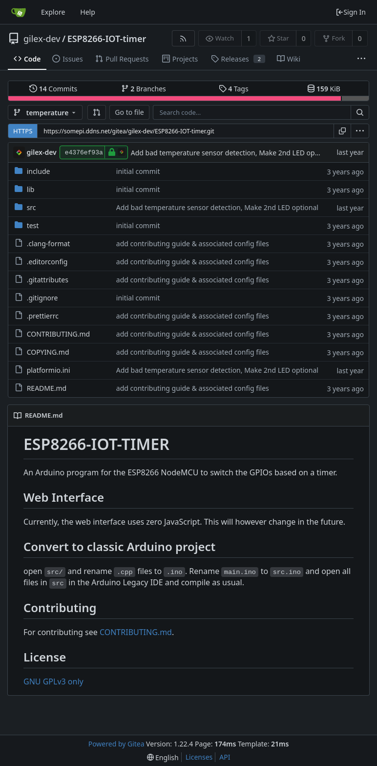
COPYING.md (48, 352)
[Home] (18, 12)
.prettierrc (43, 315)
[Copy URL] (342, 131)
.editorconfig (47, 261)
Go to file (129, 112)
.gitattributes (47, 279)
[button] (96, 112)
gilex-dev (41, 38)
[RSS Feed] (183, 38)
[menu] (360, 131)
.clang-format (48, 243)
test (33, 225)
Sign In (350, 12)
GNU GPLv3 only (53, 681)
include (38, 171)
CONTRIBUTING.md (58, 334)
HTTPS (22, 131)
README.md (47, 388)
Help (87, 12)
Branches (143, 88)
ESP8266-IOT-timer (107, 38)
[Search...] (360, 112)
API (224, 757)
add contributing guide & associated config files (192, 243)
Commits (53, 88)
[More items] (361, 59)
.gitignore (42, 297)
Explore (53, 12)
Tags (234, 88)
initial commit (138, 171)
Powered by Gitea (116, 743)
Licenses (199, 757)
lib (31, 189)
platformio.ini (48, 370)
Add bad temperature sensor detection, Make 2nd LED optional (232, 152)
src (31, 207)
